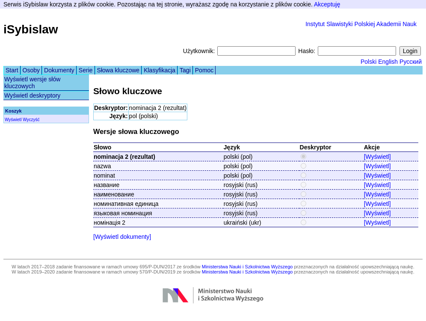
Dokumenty (59, 70)
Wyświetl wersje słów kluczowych (32, 82)
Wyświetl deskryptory (32, 95)
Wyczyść (31, 119)
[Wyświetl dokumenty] (122, 236)
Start (12, 70)
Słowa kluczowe (118, 70)
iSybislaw (30, 29)
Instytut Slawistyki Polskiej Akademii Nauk (361, 24)
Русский (410, 61)
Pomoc (204, 70)
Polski (368, 61)
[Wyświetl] (377, 156)
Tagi (185, 70)
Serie (86, 70)
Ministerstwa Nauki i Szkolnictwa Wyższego (247, 266)
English (388, 61)
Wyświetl (13, 119)
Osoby (31, 70)
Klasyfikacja (159, 70)
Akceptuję (327, 4)
